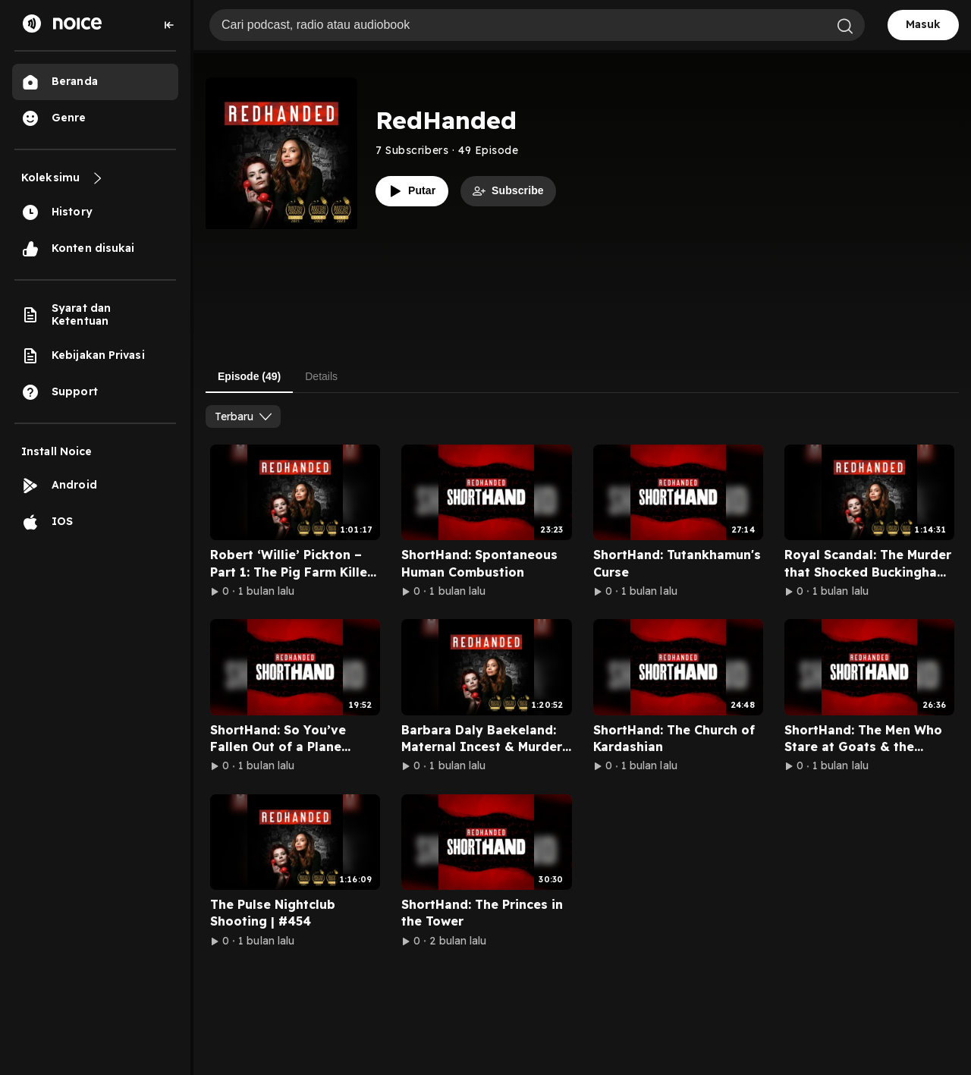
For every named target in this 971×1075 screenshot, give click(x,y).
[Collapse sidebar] (169, 25)
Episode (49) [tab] (249, 376)
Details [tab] (321, 376)
